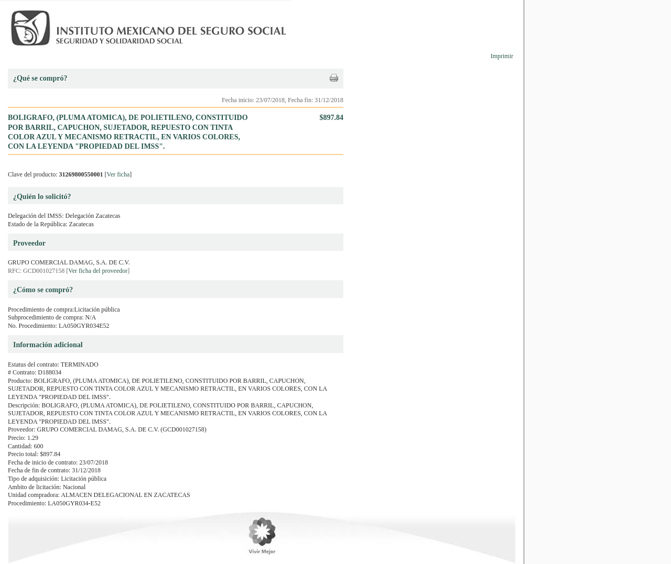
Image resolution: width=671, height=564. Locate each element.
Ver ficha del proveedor (97, 270)
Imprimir (502, 56)
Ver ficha (118, 174)
